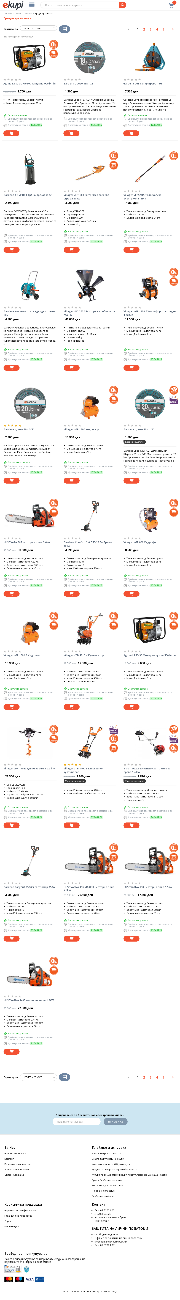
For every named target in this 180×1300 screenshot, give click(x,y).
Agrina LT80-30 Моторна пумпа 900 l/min (29, 83)
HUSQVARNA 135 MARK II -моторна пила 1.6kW (89, 888)
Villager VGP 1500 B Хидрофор (22, 655)
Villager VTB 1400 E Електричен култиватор (83, 770)
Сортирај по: (11, 29)
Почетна (8, 13)
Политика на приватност (18, 1164)
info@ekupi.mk (103, 1214)
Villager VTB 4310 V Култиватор (84, 655)
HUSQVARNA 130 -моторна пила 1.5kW (147, 887)
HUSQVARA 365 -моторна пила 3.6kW (27, 542)
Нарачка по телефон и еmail (20, 1210)
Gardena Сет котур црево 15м (142, 83)
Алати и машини (24, 13)
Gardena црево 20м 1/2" (138, 429)
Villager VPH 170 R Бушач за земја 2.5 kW (29, 768)
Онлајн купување (14, 1174)
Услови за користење (16, 1169)
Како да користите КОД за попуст (111, 1164)
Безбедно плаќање (103, 1196)
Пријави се (115, 1121)
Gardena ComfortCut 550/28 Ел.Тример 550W (88, 544)
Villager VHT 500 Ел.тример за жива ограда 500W (86, 196)
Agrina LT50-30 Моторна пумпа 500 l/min (149, 655)
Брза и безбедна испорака (107, 1180)
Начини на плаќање (103, 1190)
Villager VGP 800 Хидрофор (140, 542)
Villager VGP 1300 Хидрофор (81, 429)
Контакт (9, 1158)
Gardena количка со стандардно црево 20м (29, 313)
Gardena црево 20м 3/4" (19, 429)
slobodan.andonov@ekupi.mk (111, 1241)
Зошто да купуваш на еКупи (108, 1158)
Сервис (8, 1221)
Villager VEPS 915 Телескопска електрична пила (142, 196)
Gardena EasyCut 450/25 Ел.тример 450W (29, 887)
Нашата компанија (15, 1153)
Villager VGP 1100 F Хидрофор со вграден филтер (149, 313)
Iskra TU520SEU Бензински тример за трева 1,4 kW (147, 770)
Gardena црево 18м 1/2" (78, 83)
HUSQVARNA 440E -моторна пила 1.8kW (29, 1000)
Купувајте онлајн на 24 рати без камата (114, 1169)
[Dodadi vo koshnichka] (11, 133)
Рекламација (11, 1226)
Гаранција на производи (18, 1215)
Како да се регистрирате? (106, 1153)
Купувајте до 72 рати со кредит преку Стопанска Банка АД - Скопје (130, 1174)
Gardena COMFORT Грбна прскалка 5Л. (28, 195)
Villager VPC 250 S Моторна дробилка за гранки (89, 313)
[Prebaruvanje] (122, 5)
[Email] (77, 1121)
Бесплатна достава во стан (107, 1185)
